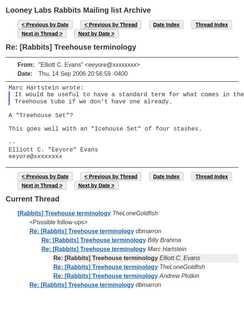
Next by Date (94, 34)
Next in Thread (40, 34)
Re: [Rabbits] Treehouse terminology (81, 231)
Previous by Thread (113, 25)
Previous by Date (47, 25)
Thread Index (211, 25)
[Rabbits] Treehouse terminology (64, 213)
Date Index (166, 25)
